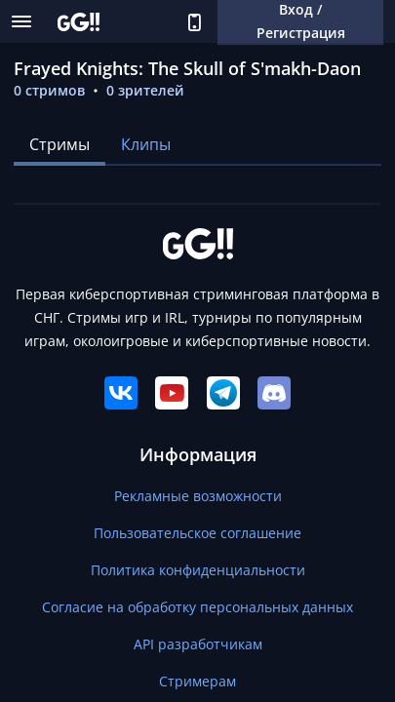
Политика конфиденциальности (198, 570)
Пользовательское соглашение (197, 533)
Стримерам (197, 681)
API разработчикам (198, 644)
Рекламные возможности (198, 496)
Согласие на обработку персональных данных (197, 607)
